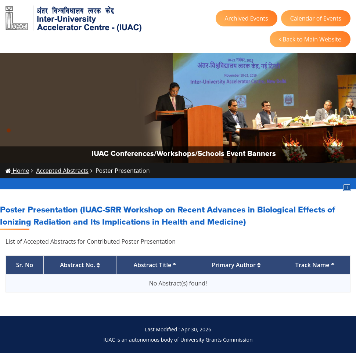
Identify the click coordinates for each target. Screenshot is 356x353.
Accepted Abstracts (62, 171)
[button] (9, 130)
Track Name (314, 265)
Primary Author (236, 265)
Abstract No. (80, 265)
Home (17, 171)
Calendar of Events (315, 18)
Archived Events (246, 18)
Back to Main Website (310, 39)
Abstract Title (154, 265)
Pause (346, 187)
